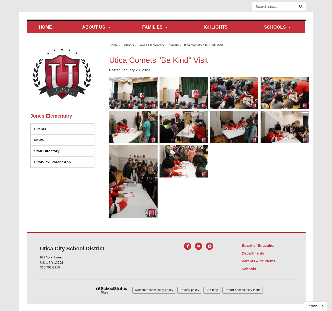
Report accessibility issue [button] (243, 290)
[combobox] (315, 306)
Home (113, 45)
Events (40, 129)
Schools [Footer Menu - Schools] (249, 269)
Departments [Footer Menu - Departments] (253, 253)
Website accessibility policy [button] (154, 290)
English (312, 306)
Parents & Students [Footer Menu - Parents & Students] (258, 261)
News (39, 140)
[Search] (301, 6)
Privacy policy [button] (189, 290)
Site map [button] (212, 290)
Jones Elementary (151, 45)
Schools (128, 45)
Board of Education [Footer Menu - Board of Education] (258, 245)
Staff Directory (46, 151)
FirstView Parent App (52, 162)
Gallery (174, 45)
